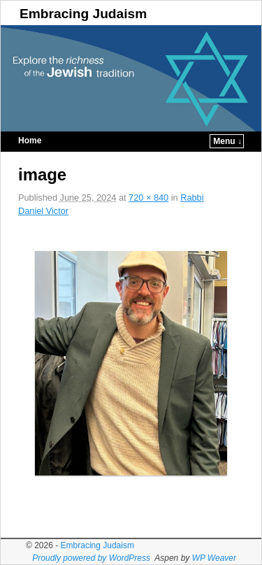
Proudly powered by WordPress (91, 558)
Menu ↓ (227, 141)
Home (29, 140)
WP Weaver (214, 558)
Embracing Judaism (83, 13)
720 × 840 (148, 197)
